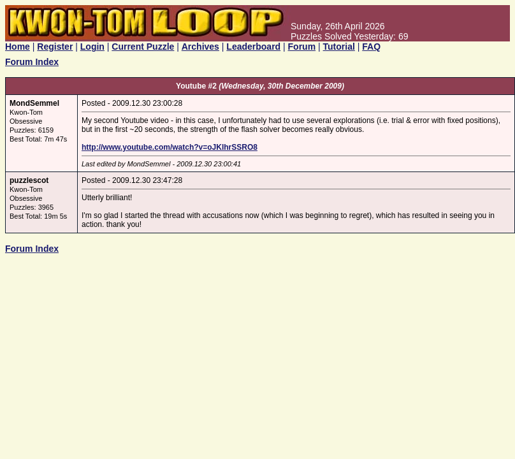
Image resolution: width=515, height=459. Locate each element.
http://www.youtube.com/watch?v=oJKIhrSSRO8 (170, 147)
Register (55, 46)
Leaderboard (253, 46)
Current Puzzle (143, 46)
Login (92, 46)
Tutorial (339, 46)
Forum (302, 46)
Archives (200, 46)
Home (17, 46)
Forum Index (32, 62)
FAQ (371, 46)
